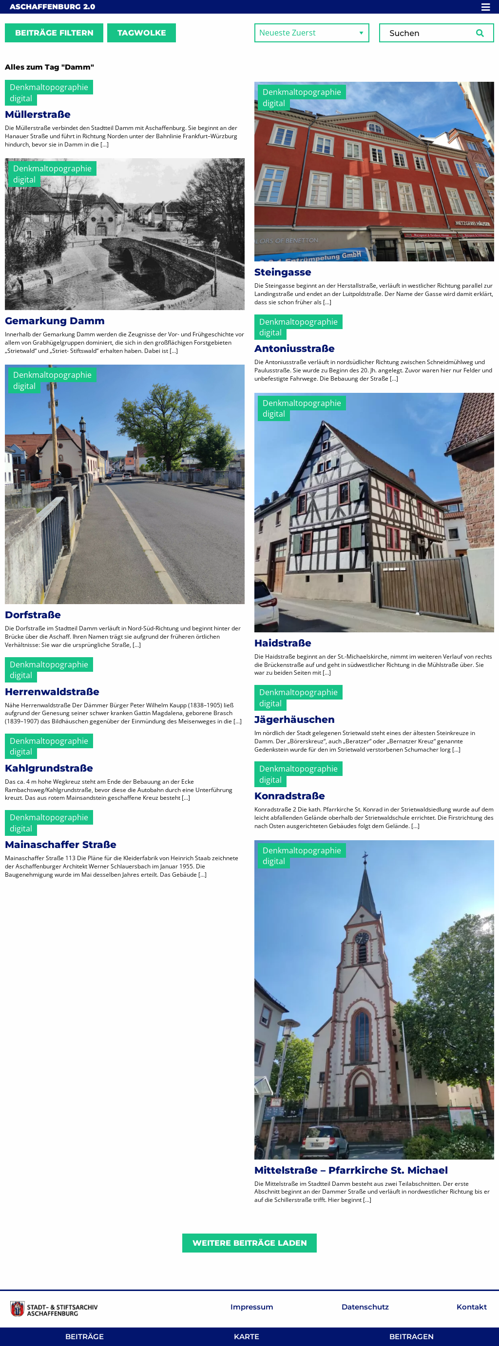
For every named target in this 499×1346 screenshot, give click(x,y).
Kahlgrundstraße (49, 768)
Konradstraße (289, 796)
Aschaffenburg (52, 6)
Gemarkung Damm (55, 321)
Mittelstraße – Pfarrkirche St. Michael (351, 1170)
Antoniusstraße (294, 348)
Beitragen (411, 1336)
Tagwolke (141, 32)
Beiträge (84, 1336)
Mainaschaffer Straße (60, 844)
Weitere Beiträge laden (249, 1243)
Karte (246, 1336)
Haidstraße (282, 643)
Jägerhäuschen (294, 719)
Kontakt (472, 1306)
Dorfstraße (33, 615)
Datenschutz (365, 1306)
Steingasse (282, 272)
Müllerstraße (38, 114)
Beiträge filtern (54, 32)
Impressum (251, 1306)
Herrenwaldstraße (52, 692)
